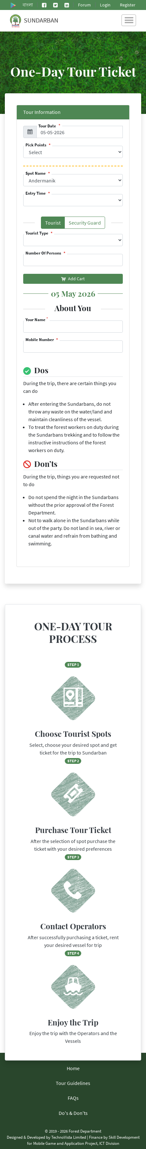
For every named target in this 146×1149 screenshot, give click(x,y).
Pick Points (36, 145)
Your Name (36, 320)
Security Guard (87, 224)
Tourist (55, 224)
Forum (84, 5)
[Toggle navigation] (129, 20)
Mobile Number (40, 340)
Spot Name (36, 173)
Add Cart (73, 279)
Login (105, 5)
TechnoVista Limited (68, 1137)
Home (73, 1068)
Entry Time (36, 193)
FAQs (73, 1098)
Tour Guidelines (73, 1083)
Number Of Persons (43, 253)
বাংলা (28, 5)
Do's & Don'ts (73, 1113)
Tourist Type (37, 233)
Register (127, 5)
